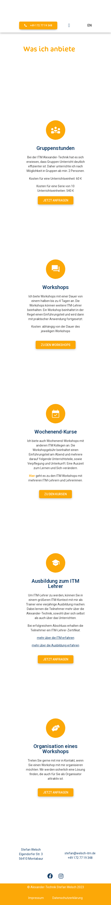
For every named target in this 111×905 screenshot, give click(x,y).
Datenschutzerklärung (67, 898)
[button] (69, 25)
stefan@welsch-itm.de (80, 853)
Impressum (36, 898)
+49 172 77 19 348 (80, 857)
